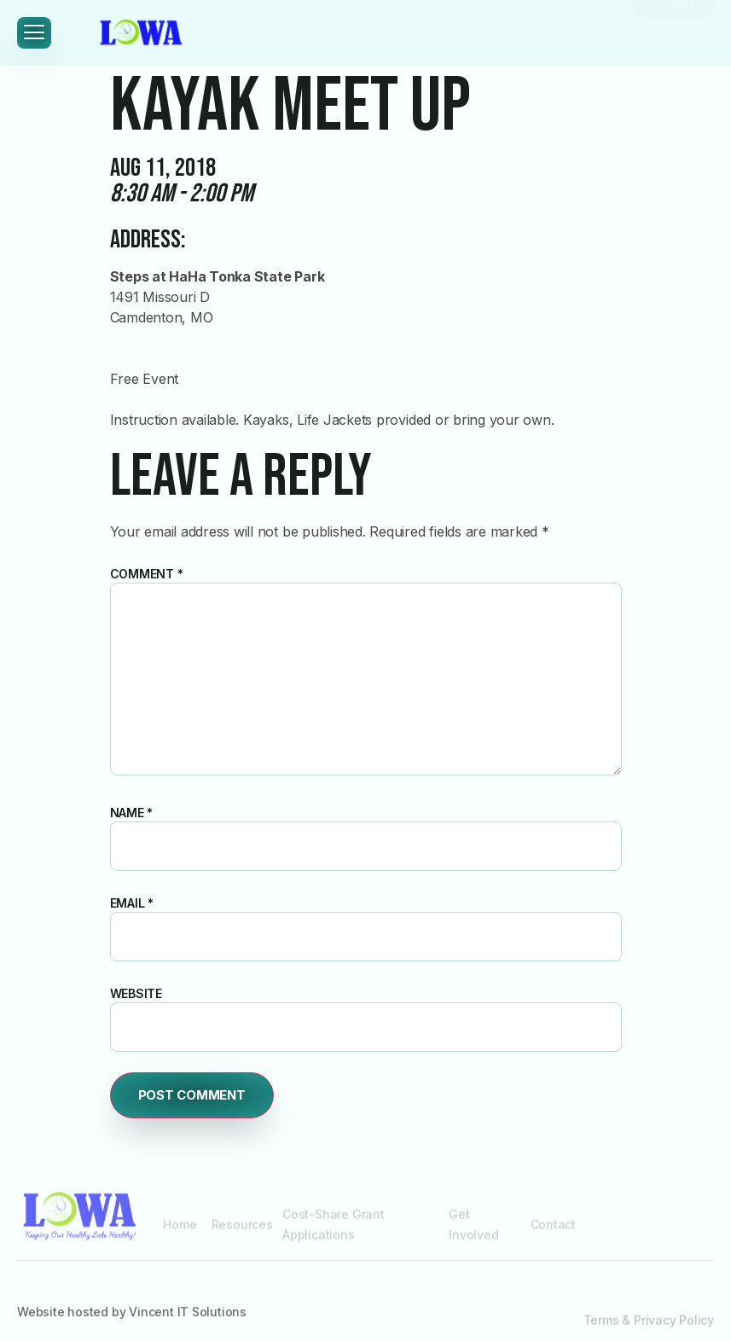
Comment (146, 573)
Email (132, 903)
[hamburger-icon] (34, 33)
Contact (554, 1233)
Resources (242, 1233)
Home (179, 1233)
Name (132, 812)
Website (136, 993)
